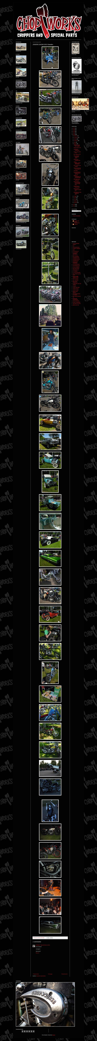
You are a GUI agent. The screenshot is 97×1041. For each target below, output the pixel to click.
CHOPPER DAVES (76, 259)
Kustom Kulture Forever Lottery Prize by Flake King (77, 183)
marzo (75, 199)
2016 (74, 129)
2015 (74, 131)
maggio (75, 196)
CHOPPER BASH (76, 257)
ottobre (75, 139)
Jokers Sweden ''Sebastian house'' (76, 156)
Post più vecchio (64, 974)
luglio (75, 142)
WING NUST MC (76, 305)
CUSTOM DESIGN (76, 264)
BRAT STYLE (75, 255)
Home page (50, 974)
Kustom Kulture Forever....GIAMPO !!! (77, 189)
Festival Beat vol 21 (77, 147)
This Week (76, 170)
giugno (75, 143)
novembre (76, 137)
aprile (75, 197)
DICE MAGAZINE (76, 268)
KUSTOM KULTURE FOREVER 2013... (77, 193)
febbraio (75, 200)
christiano (38, 945)
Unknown (75, 224)
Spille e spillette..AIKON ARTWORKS (77, 163)
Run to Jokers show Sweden (77, 166)
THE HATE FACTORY (77, 303)
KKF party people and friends (77, 180)
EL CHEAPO (75, 271)
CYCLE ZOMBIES (76, 267)
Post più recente (36, 974)
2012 (74, 204)
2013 (74, 134)
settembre (76, 140)
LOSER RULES (75, 288)
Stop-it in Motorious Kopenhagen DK (77, 168)
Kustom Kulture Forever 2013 (77, 187)
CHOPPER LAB (75, 260)
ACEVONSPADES (76, 247)
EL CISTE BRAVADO (76, 272)
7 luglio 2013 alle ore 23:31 (45, 945)
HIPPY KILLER (75, 278)
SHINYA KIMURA (76, 300)
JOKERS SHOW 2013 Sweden (77, 146)
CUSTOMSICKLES (76, 265)
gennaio (75, 202)
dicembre (76, 135)
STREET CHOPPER (76, 302)
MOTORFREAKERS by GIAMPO (76, 294)
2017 (74, 128)
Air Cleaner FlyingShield (76, 150)
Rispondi (37, 952)
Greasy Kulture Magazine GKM (75, 277)
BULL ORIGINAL (76, 256)
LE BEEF (74, 286)
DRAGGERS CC (76, 269)
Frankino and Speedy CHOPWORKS (76, 221)
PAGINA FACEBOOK (76, 215)
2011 (74, 206)
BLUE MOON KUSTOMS (75, 253)
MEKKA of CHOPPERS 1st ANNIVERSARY (77, 176)
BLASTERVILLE (76, 251)
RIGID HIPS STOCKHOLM (75, 299)
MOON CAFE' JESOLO (75, 292)
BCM (74, 250)
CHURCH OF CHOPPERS (75, 262)
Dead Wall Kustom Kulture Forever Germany (77, 173)
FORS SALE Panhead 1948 (77, 160)
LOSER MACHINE (76, 287)
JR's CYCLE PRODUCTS (75, 282)
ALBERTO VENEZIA (76, 248)
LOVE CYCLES (75, 290)
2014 (74, 132)
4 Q (73, 245)
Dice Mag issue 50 (77, 154)
